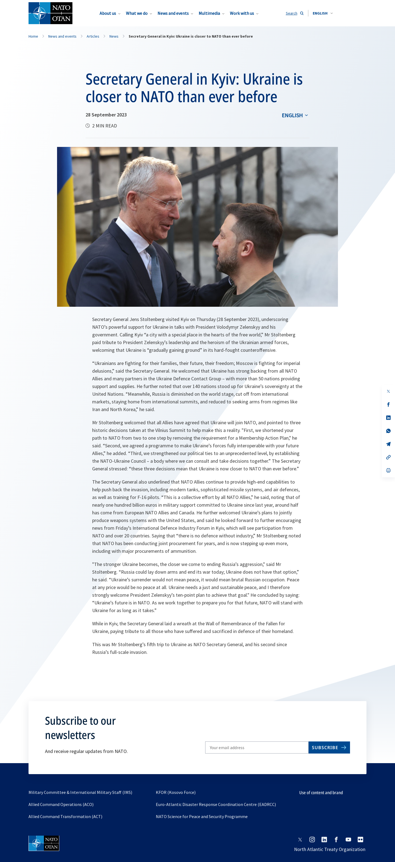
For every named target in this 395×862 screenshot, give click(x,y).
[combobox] (323, 13)
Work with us (242, 13)
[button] (323, 13)
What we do (137, 13)
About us (108, 13)
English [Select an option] (292, 115)
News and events (173, 13)
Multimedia (209, 13)
